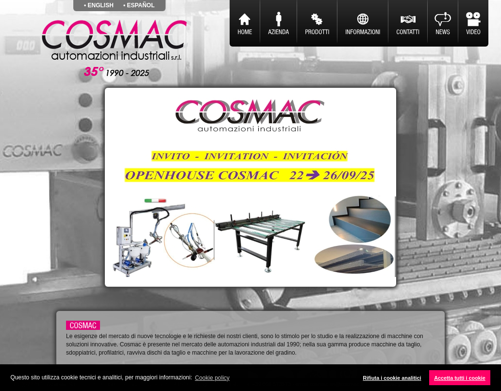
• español (139, 5)
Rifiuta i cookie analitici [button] (392, 378)
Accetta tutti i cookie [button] (459, 378)
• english (99, 5)
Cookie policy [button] (212, 378)
